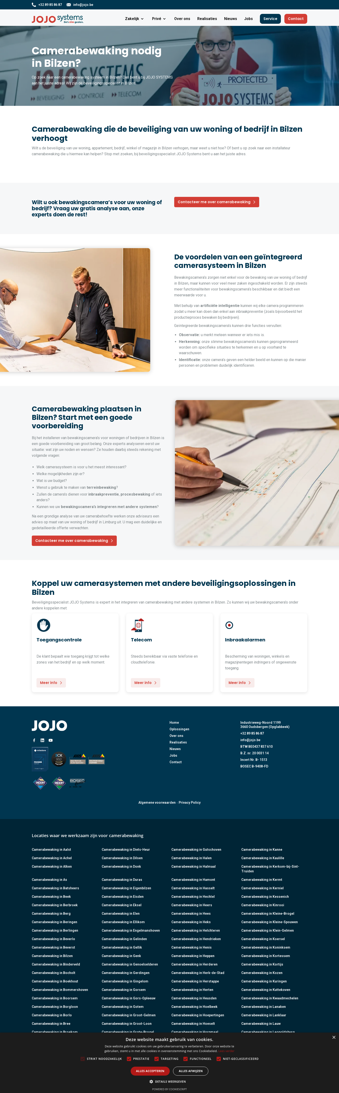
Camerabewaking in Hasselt (193, 888)
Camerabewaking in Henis (191, 947)
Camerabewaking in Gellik (122, 947)
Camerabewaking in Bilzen (52, 956)
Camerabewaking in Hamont (193, 880)
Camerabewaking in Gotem (123, 1007)
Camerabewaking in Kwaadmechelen (269, 998)
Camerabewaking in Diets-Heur (126, 849)
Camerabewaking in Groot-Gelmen (129, 1015)
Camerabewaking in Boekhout (55, 981)
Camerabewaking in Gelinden (124, 939)
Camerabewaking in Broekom (55, 1032)
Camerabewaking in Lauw (261, 1023)
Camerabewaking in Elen (121, 913)
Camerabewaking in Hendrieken (196, 939)
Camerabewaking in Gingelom (125, 981)
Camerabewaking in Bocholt (53, 973)
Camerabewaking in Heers (191, 905)
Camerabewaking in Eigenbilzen (126, 888)
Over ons (176, 736)
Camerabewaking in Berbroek (55, 905)
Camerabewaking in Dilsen (122, 858)
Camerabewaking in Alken (52, 866)
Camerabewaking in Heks (191, 922)
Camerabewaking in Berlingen (55, 930)
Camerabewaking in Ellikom (123, 922)
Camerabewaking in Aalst (51, 849)
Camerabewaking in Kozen (261, 973)
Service (270, 18)
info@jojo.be (250, 740)
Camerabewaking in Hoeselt (193, 1023)
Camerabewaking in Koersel (263, 939)
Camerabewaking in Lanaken (263, 1007)
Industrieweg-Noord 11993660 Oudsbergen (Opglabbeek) (265, 725)
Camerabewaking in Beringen (54, 922)
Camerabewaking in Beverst (53, 947)
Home (174, 722)
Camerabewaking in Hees (191, 913)
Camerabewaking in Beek (51, 896)
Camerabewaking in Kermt (261, 880)
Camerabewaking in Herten (192, 990)
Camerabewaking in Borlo (52, 1015)
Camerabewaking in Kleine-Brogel (267, 913)
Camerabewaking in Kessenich (265, 896)
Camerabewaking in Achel (52, 858)
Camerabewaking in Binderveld (56, 964)
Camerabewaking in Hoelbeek (194, 1007)
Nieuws (175, 749)
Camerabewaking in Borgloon (55, 1007)
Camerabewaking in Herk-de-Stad (197, 973)
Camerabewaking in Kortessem (265, 956)
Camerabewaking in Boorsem (55, 998)
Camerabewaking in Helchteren (195, 930)
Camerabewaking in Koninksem (265, 947)
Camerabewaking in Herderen (194, 964)
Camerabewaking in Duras (122, 880)
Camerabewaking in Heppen (192, 956)
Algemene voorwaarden (157, 802)
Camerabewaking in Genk (121, 956)
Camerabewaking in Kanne (261, 849)
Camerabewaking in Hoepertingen (197, 1015)
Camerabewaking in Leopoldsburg (268, 1032)
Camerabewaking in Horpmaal (194, 1032)
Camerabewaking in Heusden (194, 998)
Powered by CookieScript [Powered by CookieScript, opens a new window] (169, 1089)
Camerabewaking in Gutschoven (196, 849)
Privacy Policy (190, 802)
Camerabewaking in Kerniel (262, 888)
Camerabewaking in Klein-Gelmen (267, 930)
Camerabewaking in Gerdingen (125, 973)
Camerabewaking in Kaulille (262, 858)
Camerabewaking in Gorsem (124, 990)
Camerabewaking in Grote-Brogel (128, 1032)
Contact (296, 18)
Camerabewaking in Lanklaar (263, 1015)
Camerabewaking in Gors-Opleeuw (128, 998)
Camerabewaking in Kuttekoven (265, 990)
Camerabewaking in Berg (51, 913)
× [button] (333, 1037)
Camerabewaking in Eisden (123, 896)
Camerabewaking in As (49, 880)
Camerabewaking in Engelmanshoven (131, 930)
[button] (135, 18)
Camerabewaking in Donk (121, 866)
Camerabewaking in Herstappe (195, 981)
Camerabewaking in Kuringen (264, 981)
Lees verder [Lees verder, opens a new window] (226, 1051)
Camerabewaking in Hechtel (193, 896)
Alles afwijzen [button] (191, 1071)
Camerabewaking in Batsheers (55, 888)
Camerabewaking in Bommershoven (60, 990)
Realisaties (178, 742)
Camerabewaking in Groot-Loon (127, 1023)
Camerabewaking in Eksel (121, 905)
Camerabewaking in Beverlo (53, 939)
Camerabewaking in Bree (51, 1023)
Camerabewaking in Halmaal (193, 866)
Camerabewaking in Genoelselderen (130, 964)
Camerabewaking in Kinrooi (262, 905)
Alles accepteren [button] (150, 1071)
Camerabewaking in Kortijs (262, 964)
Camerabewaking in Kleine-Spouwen (269, 922)
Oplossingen (179, 729)
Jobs (173, 755)
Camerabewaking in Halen (191, 858)
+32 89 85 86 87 (252, 733)
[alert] (169, 1063)
